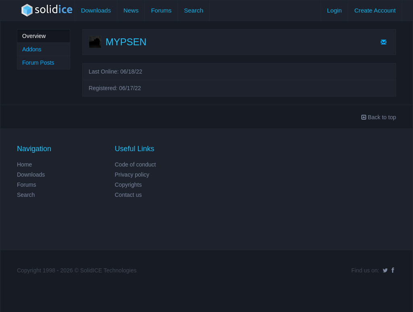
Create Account (375, 10)
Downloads (96, 10)
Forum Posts (38, 62)
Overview (34, 36)
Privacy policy (132, 174)
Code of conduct (135, 164)
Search (193, 10)
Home (24, 164)
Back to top (378, 117)
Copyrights (128, 184)
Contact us (128, 195)
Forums (161, 10)
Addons (31, 49)
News (131, 10)
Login (334, 10)
